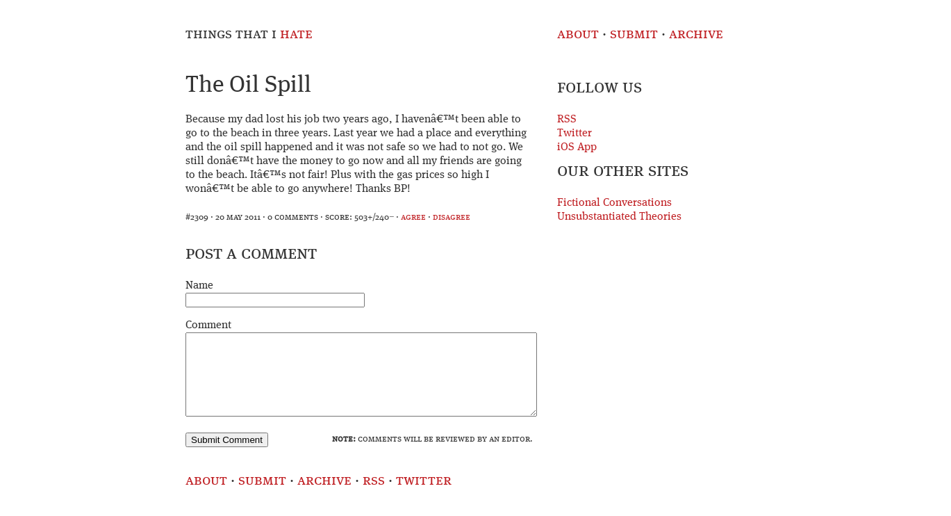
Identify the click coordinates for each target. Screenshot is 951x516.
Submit (634, 34)
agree (413, 217)
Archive (696, 34)
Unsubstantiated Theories (619, 217)
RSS (567, 119)
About (578, 34)
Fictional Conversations (614, 203)
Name (199, 285)
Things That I (249, 34)
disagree (451, 217)
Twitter (574, 133)
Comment (208, 325)
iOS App (577, 147)
